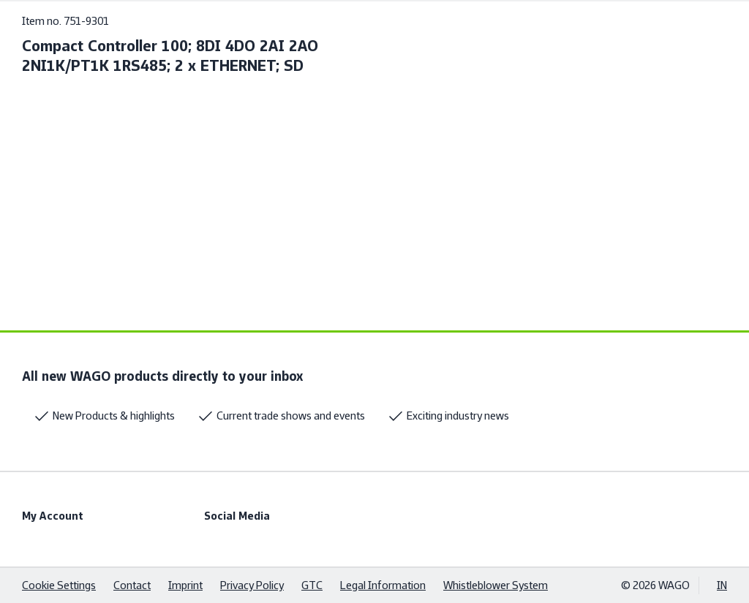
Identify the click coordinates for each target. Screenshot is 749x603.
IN (722, 585)
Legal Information (383, 585)
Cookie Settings (59, 585)
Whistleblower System (495, 585)
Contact (132, 585)
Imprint (185, 585)
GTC (312, 585)
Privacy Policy (252, 585)
